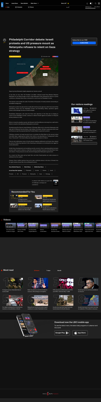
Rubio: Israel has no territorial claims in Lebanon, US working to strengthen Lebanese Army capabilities (37, 290)
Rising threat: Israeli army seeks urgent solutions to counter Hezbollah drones (49, 200)
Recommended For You (22, 192)
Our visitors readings (81, 104)
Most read (8, 270)
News (7, 3)
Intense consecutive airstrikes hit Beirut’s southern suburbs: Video (44, 230)
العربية (67, 7)
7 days (47, 270)
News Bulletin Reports (23, 195)
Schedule (18, 7)
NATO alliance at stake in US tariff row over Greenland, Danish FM (89, 111)
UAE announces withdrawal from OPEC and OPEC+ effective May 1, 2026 (63, 290)
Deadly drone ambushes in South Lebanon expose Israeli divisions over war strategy (49, 208)
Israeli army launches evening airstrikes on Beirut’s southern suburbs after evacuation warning (55, 230)
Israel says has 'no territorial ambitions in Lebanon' (88, 290)
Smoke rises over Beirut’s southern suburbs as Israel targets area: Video (66, 230)
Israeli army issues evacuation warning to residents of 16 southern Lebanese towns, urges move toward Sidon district (88, 307)
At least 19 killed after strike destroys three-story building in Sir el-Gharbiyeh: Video (22, 230)
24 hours (36, 270)
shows (31, 7)
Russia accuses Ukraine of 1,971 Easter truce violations (90, 139)
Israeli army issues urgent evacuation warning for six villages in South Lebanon (90, 131)
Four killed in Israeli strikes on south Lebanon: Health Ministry (90, 121)
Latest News (14, 3)
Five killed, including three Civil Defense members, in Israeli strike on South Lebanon (12, 307)
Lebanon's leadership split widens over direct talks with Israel (25, 208)
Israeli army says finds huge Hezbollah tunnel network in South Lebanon (62, 307)
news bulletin (24, 3)
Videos (6, 220)
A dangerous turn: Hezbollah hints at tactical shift (24, 200)
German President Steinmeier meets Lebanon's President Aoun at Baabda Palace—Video (78, 230)
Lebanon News (86, 117)
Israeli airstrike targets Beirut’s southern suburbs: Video (33, 230)
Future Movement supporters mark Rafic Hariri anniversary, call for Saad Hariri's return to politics (89, 230)
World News (86, 108)
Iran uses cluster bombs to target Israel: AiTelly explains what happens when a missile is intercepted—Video (10, 230)
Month (58, 270)
